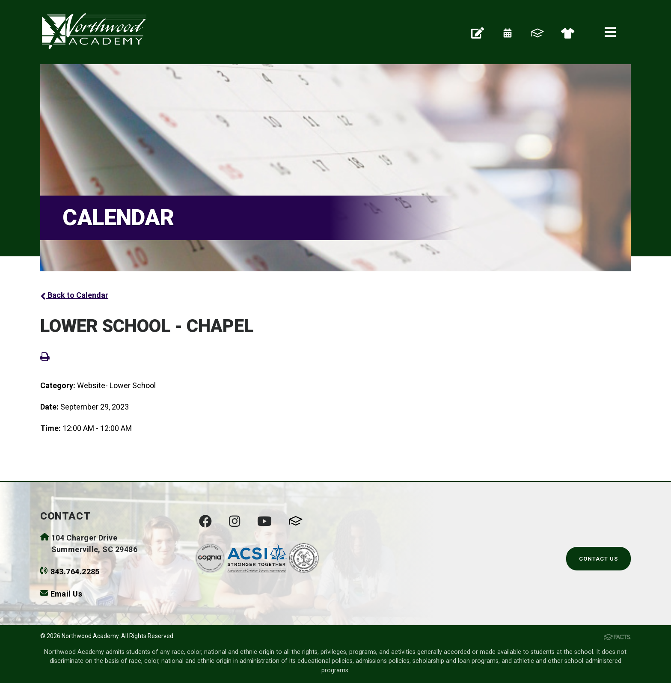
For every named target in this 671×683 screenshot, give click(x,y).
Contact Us (598, 558)
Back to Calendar (74, 295)
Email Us (66, 593)
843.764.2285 (75, 571)
